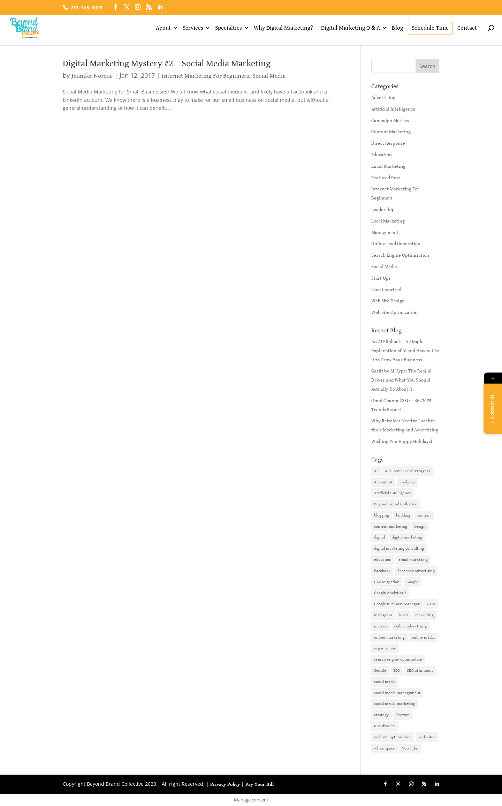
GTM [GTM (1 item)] (431, 604)
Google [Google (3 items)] (412, 582)
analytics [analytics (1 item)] (407, 482)
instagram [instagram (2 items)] (383, 615)
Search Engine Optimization (400, 255)
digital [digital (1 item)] (379, 537)
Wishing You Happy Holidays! (401, 441)
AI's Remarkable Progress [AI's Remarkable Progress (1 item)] (407, 471)
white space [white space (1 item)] (384, 748)
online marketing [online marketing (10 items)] (389, 637)
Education (381, 155)
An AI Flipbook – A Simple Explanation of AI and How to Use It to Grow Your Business (405, 351)
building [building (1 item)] (403, 515)
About (163, 27)
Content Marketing (391, 132)
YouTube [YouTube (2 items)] (410, 748)
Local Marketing (388, 221)
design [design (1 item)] (420, 526)
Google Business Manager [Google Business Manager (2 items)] (397, 604)
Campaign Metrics (390, 120)
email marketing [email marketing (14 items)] (413, 559)
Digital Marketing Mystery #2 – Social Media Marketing (167, 63)
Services (193, 27)
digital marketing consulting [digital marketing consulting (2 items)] (399, 548)
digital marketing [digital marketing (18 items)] (407, 537)
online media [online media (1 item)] (423, 637)
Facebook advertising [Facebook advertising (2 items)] (416, 570)
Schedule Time (430, 27)
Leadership (383, 209)
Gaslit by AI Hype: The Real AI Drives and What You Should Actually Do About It (401, 380)
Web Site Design (388, 301)
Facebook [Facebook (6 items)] (382, 570)
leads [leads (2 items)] (403, 615)
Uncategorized (386, 290)
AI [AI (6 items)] (376, 471)
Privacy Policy (225, 784)
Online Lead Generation (395, 244)
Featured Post (385, 178)
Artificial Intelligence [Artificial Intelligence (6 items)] (392, 493)
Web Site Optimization (394, 312)
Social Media (269, 76)
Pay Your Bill (259, 784)
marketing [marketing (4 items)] (424, 615)
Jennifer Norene (92, 76)
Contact (467, 27)
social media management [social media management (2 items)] (397, 693)
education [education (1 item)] (382, 559)
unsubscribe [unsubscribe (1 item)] (385, 726)
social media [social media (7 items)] (385, 681)
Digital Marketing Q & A (350, 27)
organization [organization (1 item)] (385, 648)
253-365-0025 (86, 8)
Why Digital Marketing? (283, 27)
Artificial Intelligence (393, 109)
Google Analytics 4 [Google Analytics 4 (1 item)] (390, 592)
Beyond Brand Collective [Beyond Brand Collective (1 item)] (395, 504)
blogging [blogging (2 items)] (381, 515)
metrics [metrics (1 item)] (380, 626)
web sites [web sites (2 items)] (427, 737)
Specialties (228, 27)
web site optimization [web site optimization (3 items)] (393, 737)
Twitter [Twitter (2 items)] (402, 715)
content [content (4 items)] (424, 515)
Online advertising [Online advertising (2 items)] (410, 626)
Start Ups (381, 278)
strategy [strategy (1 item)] (381, 715)
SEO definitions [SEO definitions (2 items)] (420, 670)
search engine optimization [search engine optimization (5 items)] (398, 659)
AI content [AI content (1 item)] (383, 482)
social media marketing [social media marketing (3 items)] (394, 703)
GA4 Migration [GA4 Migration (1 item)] (387, 582)
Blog (397, 27)
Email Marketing (388, 166)
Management (384, 232)
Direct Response (388, 143)
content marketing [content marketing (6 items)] (390, 526)
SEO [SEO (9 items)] (396, 670)
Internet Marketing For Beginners (205, 76)
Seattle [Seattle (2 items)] (380, 670)
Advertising (383, 97)
